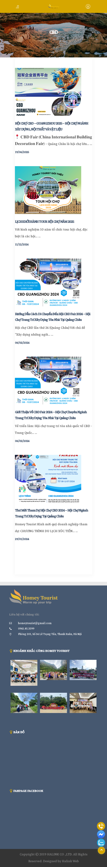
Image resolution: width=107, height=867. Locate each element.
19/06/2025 (22, 152)
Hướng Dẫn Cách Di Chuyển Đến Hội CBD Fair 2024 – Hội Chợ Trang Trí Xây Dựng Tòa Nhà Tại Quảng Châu (52, 317)
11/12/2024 (22, 244)
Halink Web (70, 861)
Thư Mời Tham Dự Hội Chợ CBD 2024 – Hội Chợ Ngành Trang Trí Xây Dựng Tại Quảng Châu (51, 513)
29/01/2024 (22, 539)
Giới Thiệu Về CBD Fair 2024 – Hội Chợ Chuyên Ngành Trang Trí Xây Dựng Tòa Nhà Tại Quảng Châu (51, 415)
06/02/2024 (22, 343)
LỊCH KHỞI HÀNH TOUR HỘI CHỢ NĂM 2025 (44, 221)
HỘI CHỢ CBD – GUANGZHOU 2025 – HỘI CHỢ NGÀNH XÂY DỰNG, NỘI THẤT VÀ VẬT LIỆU (51, 126)
